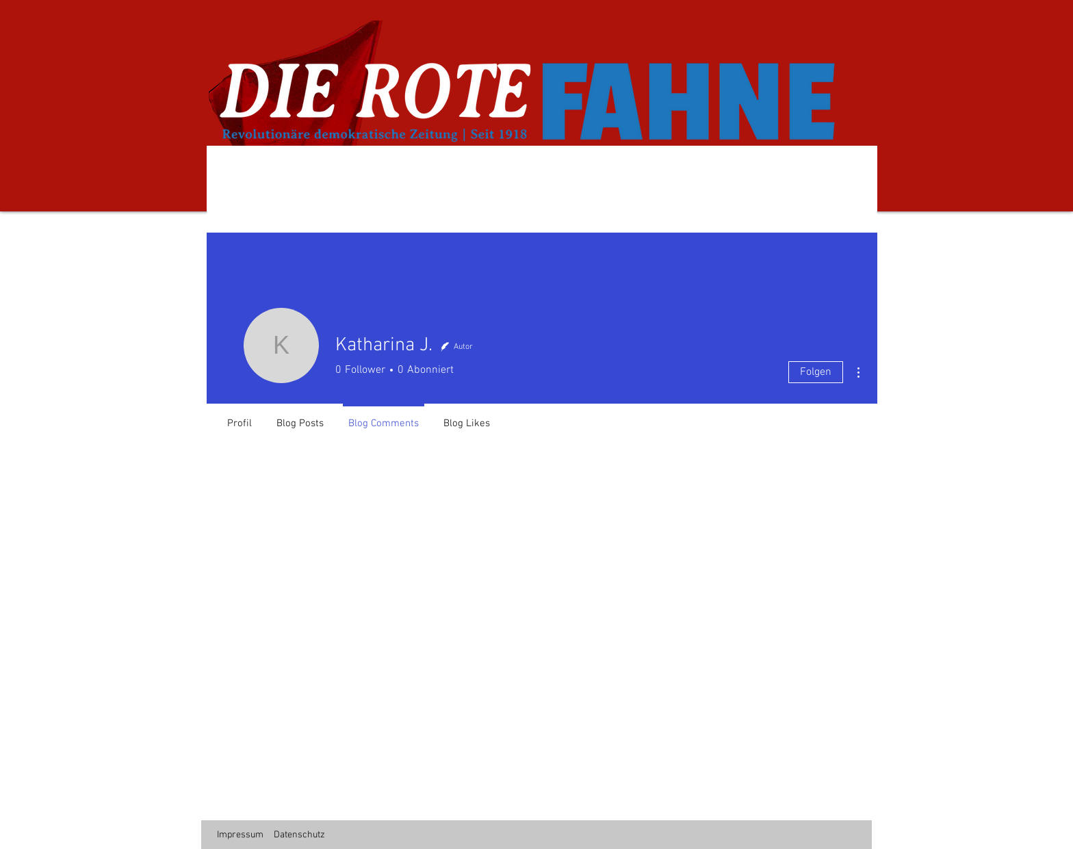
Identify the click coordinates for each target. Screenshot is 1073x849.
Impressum (240, 835)
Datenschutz (299, 835)
